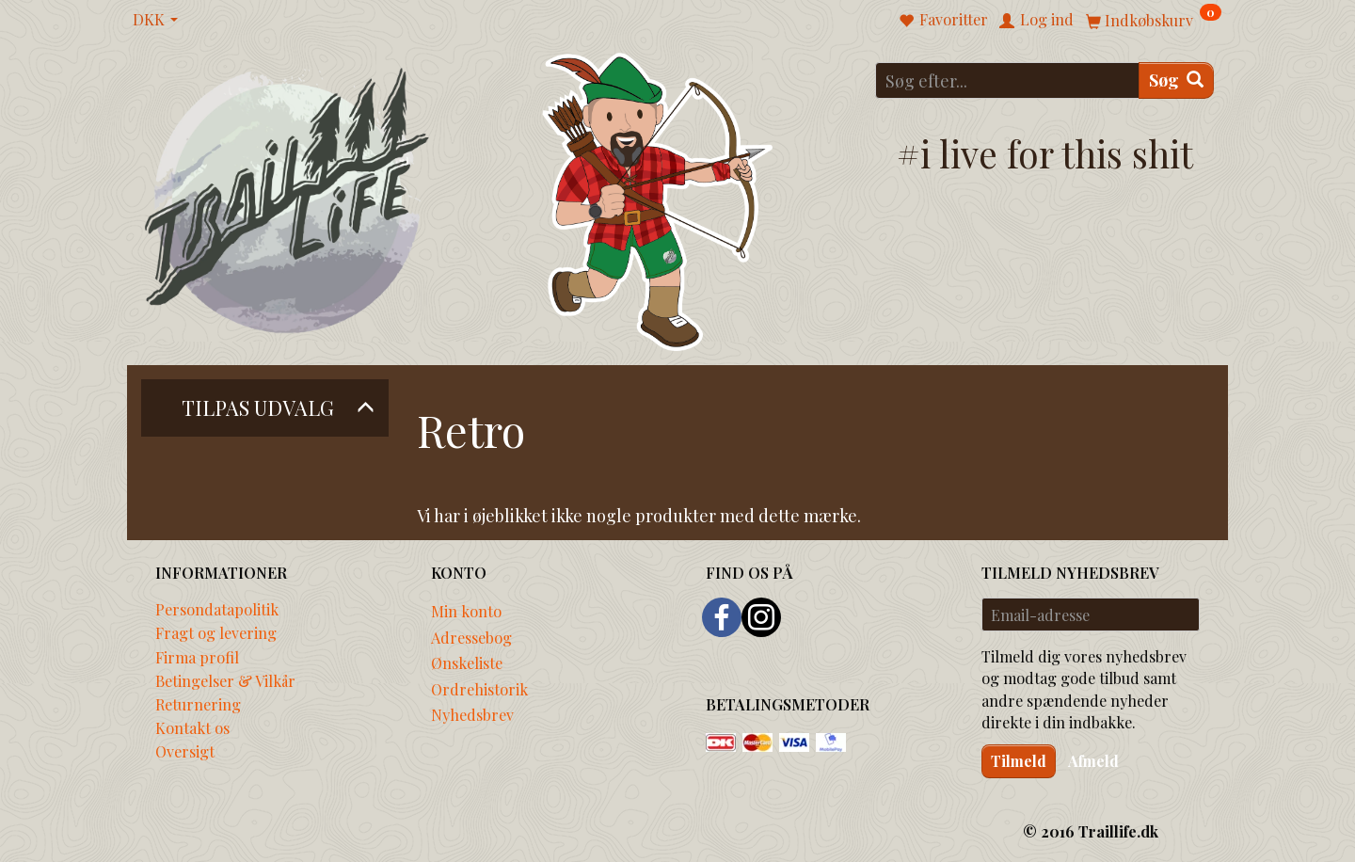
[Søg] (1176, 80)
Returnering (198, 704)
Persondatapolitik (217, 609)
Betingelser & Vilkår (225, 680)
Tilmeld (1018, 761)
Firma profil (197, 656)
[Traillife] (287, 199)
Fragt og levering (216, 632)
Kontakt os (192, 727)
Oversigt (185, 751)
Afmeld (1093, 761)
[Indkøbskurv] (1153, 19)
